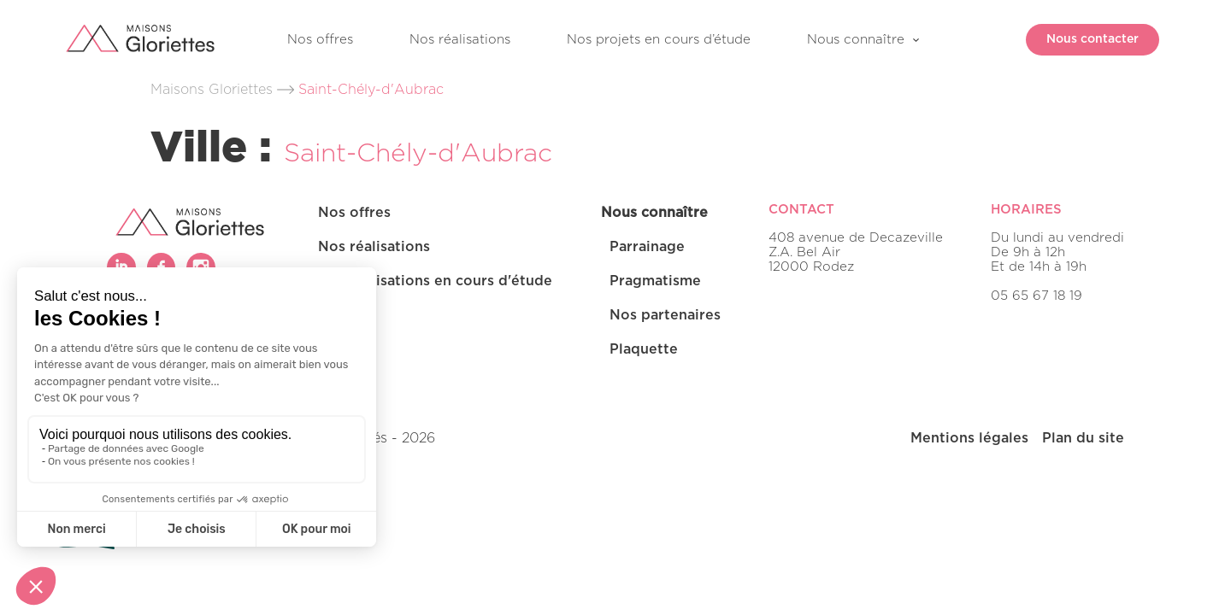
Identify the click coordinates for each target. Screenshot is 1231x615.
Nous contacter (1082, 39)
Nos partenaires (665, 315)
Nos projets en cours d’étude (659, 39)
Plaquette (644, 349)
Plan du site (1083, 438)
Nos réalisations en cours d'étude (435, 281)
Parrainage (647, 247)
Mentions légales (969, 438)
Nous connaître (855, 39)
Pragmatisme (655, 281)
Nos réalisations (459, 39)
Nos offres (320, 39)
